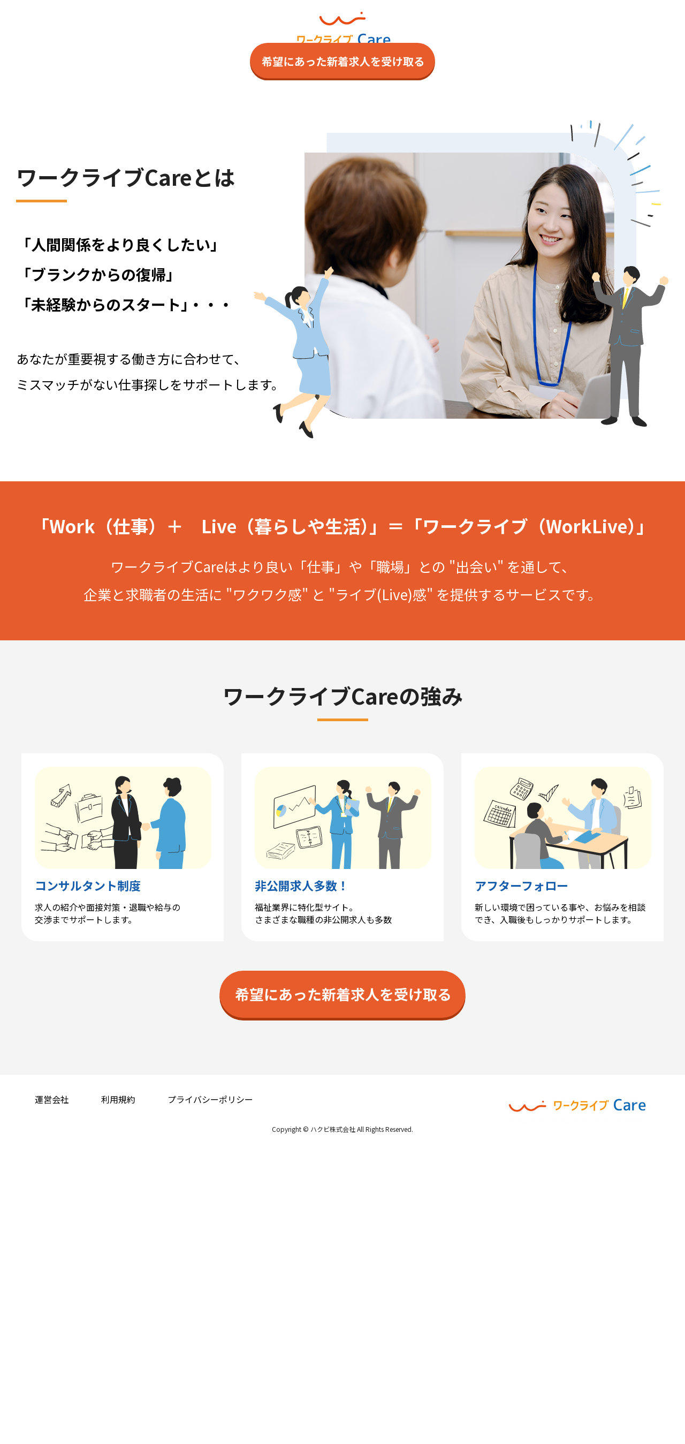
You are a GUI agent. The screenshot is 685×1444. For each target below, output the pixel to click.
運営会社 (52, 1390)
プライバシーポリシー (210, 1390)
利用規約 (118, 1390)
